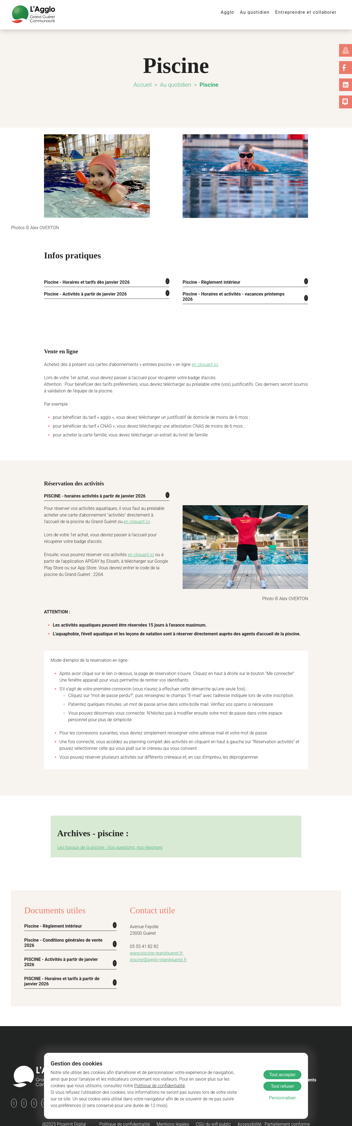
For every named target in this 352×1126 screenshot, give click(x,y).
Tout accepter (282, 1074)
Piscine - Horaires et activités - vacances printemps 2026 (235, 293)
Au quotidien (260, 12)
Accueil (144, 84)
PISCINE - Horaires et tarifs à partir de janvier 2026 (61, 973)
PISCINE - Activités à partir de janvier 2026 (60, 955)
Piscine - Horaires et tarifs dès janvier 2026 (84, 282)
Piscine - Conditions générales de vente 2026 (60, 936)
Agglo (233, 12)
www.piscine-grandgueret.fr (155, 947)
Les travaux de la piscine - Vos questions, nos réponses (105, 841)
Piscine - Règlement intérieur (210, 282)
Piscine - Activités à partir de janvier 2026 (83, 293)
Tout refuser (282, 1086)
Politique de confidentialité (119, 1085)
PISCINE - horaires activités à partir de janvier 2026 (93, 490)
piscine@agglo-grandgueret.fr (156, 953)
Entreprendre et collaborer (308, 12)
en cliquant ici (191, 358)
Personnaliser (282, 1097)
